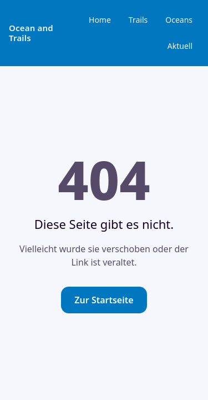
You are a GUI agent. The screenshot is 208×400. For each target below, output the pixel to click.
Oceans (178, 19)
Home (100, 19)
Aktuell (180, 46)
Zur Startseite (103, 300)
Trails (138, 19)
